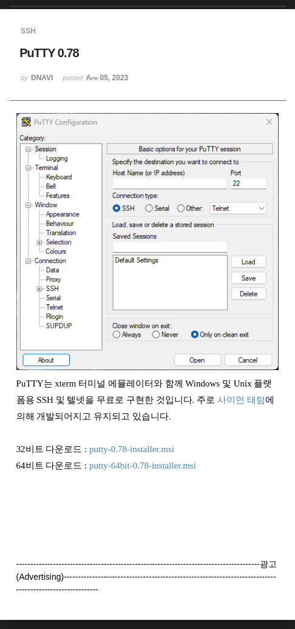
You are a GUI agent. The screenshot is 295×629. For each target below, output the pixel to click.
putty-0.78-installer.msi (131, 449)
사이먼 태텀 (241, 400)
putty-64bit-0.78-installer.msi (142, 465)
